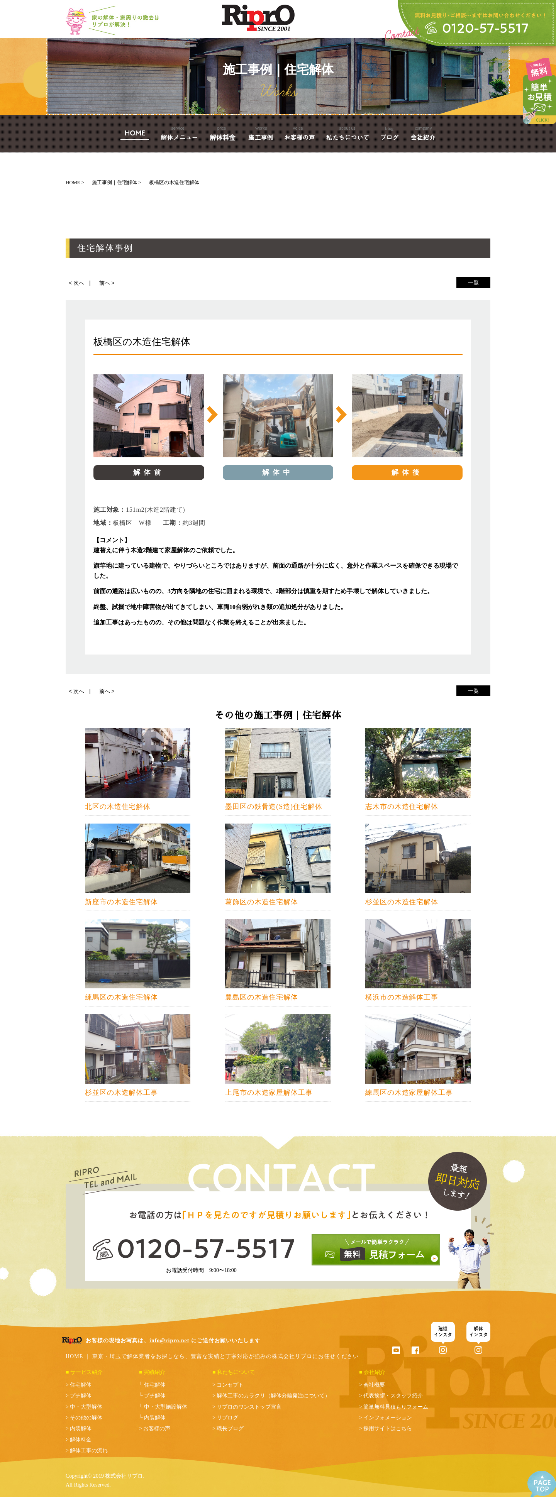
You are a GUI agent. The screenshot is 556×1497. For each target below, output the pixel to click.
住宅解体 (81, 1385)
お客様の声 (156, 1428)
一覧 (473, 282)
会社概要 (374, 1385)
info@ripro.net (169, 1340)
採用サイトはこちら (387, 1428)
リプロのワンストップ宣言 (249, 1407)
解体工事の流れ (89, 1450)
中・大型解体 (86, 1407)
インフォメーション (387, 1418)
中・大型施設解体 (165, 1407)
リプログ (227, 1418)
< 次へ (76, 283)
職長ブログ (230, 1428)
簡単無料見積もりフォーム (395, 1407)
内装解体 (81, 1428)
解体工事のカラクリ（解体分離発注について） (273, 1396)
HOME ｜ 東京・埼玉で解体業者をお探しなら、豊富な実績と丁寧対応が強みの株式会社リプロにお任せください (212, 1356)
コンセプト (230, 1385)
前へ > (107, 283)
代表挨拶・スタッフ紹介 (393, 1396)
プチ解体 (81, 1396)
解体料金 (81, 1440)
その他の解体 (86, 1418)
